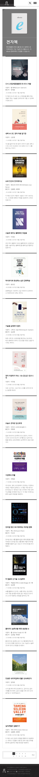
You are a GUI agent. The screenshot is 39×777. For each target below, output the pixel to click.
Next (33, 755)
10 (25, 756)
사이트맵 (27, 771)
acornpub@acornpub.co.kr (25, 769)
